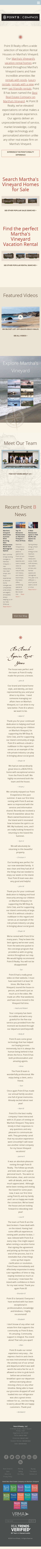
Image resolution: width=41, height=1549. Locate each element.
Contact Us (33, 1474)
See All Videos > (20, 336)
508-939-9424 (23, 1444)
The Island (33, 1471)
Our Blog (20, 1474)
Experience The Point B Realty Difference (20, 153)
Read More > (7, 607)
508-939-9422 (26, 1441)
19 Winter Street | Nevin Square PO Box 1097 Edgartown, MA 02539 (20, 1431)
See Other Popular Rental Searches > (20, 265)
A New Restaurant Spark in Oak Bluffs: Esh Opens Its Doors (33, 536)
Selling (20, 1471)
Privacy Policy (7, 1476)
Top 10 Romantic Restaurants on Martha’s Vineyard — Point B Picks (20, 536)
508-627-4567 (24, 1438)
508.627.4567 (23, 1435)
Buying (33, 1469)
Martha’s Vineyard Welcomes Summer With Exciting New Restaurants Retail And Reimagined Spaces (7, 541)
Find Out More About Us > (20, 474)
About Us (8, 1474)
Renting (20, 1469)
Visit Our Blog (20, 616)
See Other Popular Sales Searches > (20, 210)
